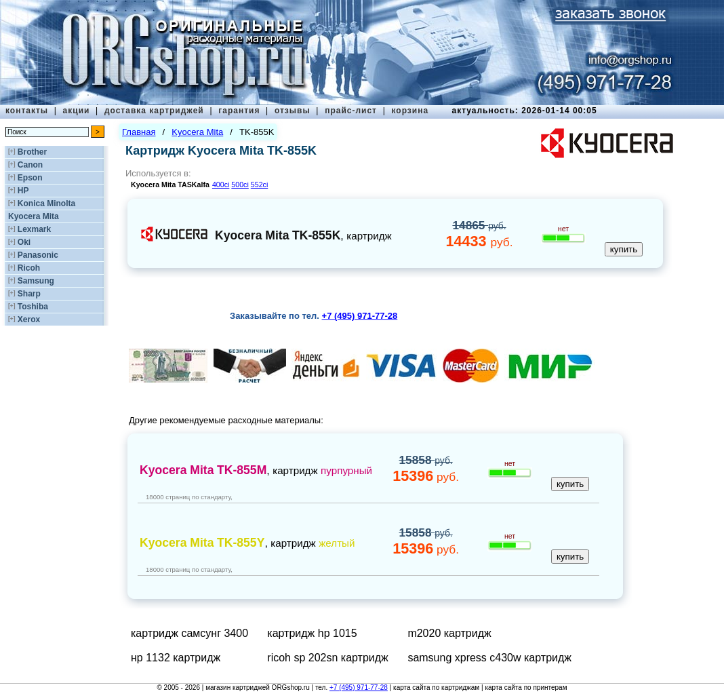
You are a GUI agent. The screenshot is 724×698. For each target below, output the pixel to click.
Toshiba (33, 306)
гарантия (239, 110)
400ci (220, 184)
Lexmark (34, 229)
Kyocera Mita (33, 216)
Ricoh (29, 268)
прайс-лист (351, 110)
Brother (32, 152)
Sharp (29, 293)
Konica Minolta (46, 203)
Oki (24, 242)
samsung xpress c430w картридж (489, 657)
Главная (138, 132)
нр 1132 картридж (175, 657)
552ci (259, 184)
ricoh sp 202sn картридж (327, 657)
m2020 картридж (449, 633)
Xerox (29, 319)
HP (23, 190)
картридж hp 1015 (312, 633)
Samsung (36, 281)
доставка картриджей (154, 110)
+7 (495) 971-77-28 (358, 687)
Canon (30, 165)
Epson (30, 177)
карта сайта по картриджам (436, 687)
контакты (26, 110)
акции (76, 110)
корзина (409, 110)
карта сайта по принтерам (526, 687)
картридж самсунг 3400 (189, 633)
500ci (239, 184)
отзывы (292, 110)
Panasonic (38, 255)
